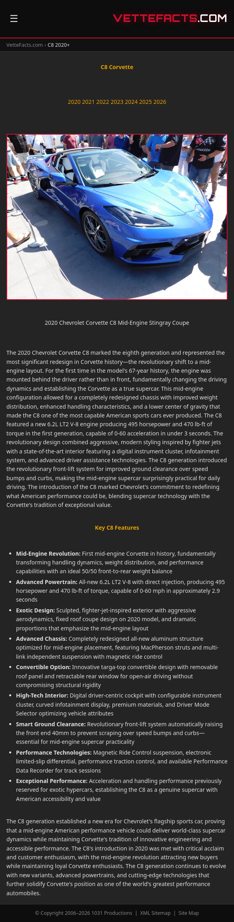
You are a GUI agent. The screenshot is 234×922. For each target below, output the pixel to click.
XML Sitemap (155, 913)
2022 (102, 101)
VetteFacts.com (24, 44)
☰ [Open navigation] (14, 18)
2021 (88, 101)
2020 (74, 101)
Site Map (189, 913)
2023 (116, 101)
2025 (145, 101)
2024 (131, 101)
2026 (160, 101)
